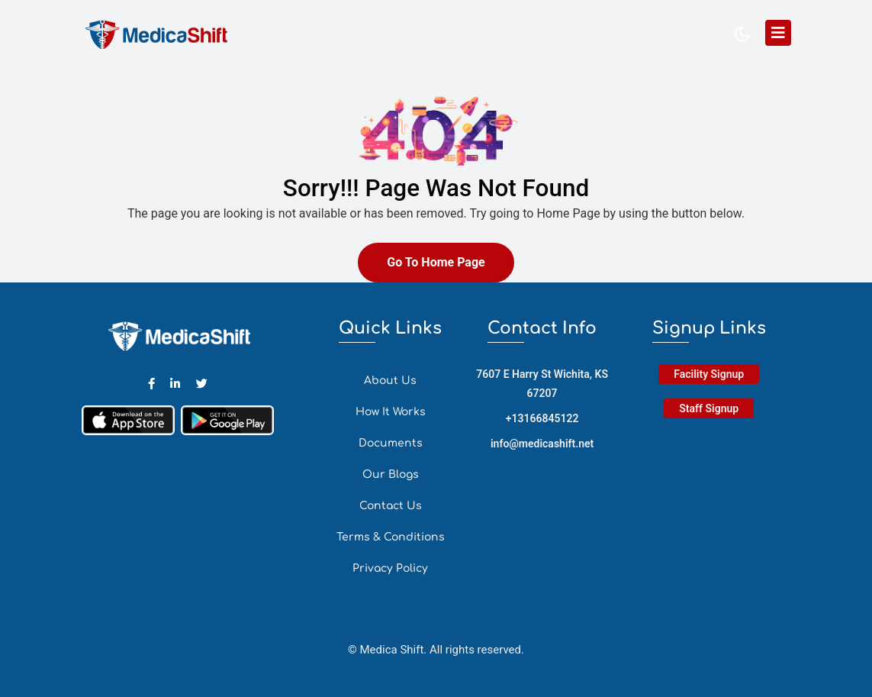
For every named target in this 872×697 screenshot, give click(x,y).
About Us (390, 380)
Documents (391, 443)
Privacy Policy (390, 568)
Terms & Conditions (390, 537)
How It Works (391, 412)
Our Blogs (390, 474)
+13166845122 (542, 418)
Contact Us (390, 505)
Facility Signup (709, 374)
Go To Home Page (435, 262)
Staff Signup (708, 408)
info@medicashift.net (542, 443)
